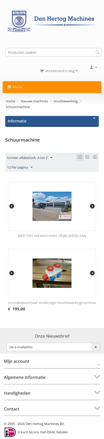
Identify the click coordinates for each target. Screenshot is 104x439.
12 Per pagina (19, 167)
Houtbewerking (66, 101)
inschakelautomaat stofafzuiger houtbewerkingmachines (52, 302)
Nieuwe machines (34, 101)
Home (10, 101)
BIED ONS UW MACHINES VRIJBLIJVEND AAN (52, 235)
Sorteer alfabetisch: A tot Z (29, 158)
